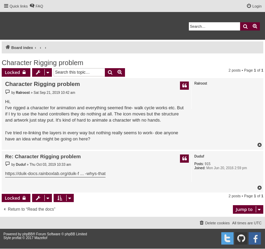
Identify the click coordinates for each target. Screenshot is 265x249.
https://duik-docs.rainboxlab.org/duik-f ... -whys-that (55, 173)
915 (208, 164)
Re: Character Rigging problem (43, 156)
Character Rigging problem (42, 62)
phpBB (28, 234)
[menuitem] (36, 6)
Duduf (199, 156)
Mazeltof (40, 238)
